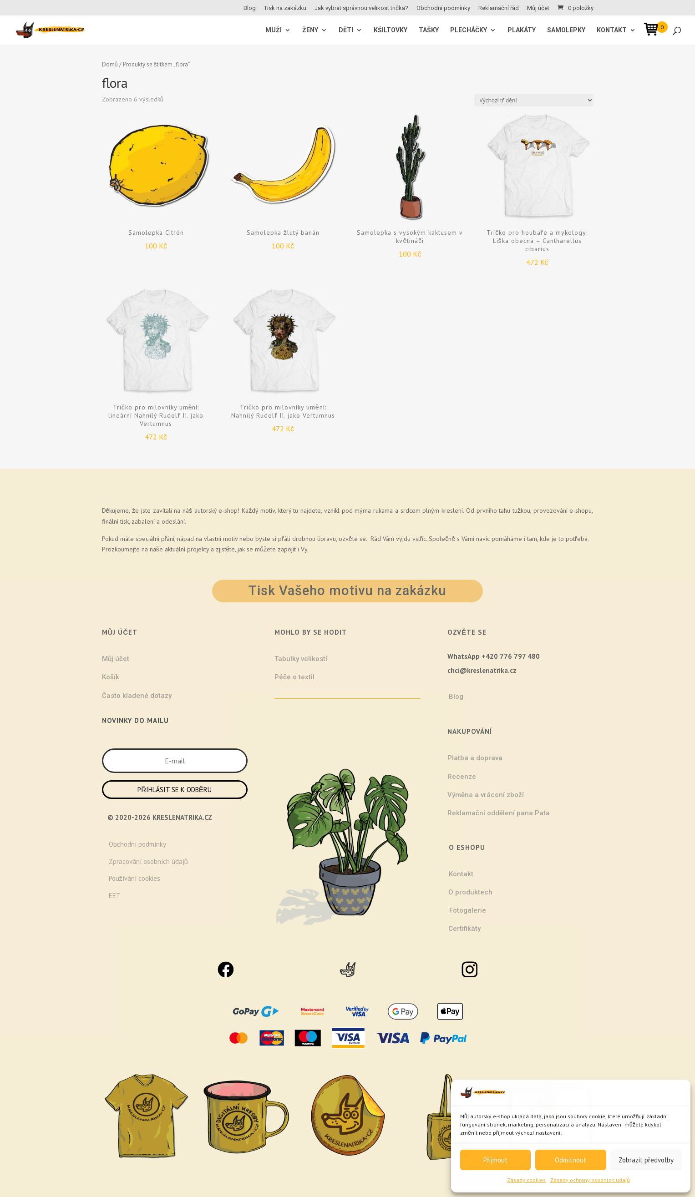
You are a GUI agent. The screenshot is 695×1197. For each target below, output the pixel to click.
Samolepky (566, 30)
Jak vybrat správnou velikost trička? (361, 8)
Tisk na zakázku (285, 8)
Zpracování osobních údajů (148, 861)
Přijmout (495, 1160)
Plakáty (521, 30)
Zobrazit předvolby (646, 1160)
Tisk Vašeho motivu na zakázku (347, 590)
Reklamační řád (498, 8)
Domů (110, 64)
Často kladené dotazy (137, 696)
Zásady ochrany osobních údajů (590, 1180)
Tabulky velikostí (300, 659)
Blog (250, 8)
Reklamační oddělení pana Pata (498, 813)
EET (115, 895)
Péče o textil (294, 677)
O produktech (470, 892)
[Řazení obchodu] (534, 100)
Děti (346, 30)
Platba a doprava (474, 758)
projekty (198, 549)
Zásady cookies (526, 1180)
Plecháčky (468, 30)
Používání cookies (135, 878)
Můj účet (538, 8)
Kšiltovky (390, 30)
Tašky (429, 30)
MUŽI (273, 30)
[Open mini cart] (654, 30)
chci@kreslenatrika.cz (482, 670)
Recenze (461, 777)
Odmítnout (570, 1160)
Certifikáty (464, 928)
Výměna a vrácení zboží (485, 795)
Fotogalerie (467, 910)
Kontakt (612, 30)
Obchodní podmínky (443, 8)
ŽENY (310, 30)
